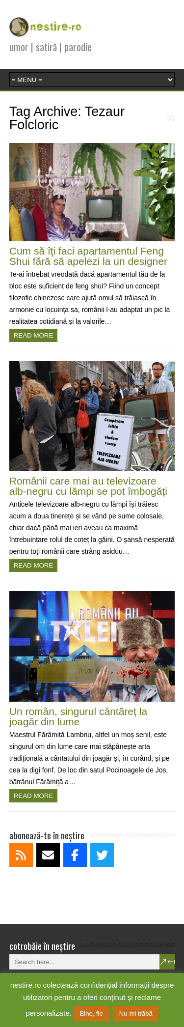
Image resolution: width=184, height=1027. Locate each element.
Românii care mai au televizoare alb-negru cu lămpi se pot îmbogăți (88, 486)
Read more (33, 335)
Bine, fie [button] (91, 1013)
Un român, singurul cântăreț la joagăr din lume (78, 716)
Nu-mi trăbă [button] (136, 1013)
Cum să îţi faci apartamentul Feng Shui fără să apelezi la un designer (88, 256)
